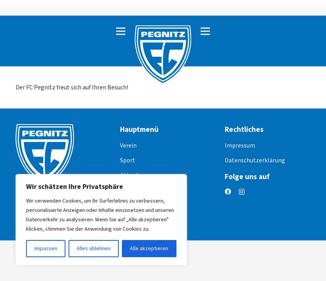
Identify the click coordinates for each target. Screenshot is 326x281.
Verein (128, 145)
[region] (101, 219)
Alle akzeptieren (149, 249)
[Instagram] (242, 192)
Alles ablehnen (94, 249)
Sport (127, 160)
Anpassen (45, 249)
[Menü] (120, 31)
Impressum (240, 145)
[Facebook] (228, 192)
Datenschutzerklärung (255, 160)
